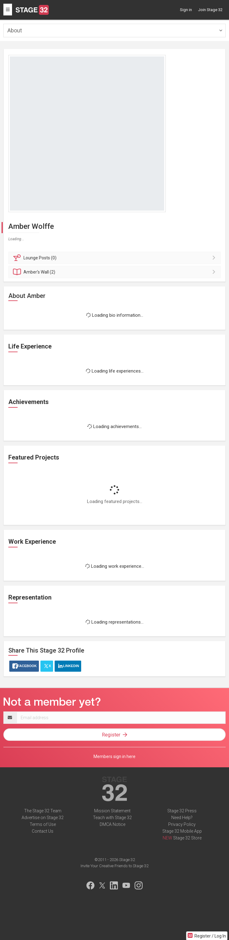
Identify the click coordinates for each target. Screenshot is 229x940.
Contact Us (42, 831)
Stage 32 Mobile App (182, 831)
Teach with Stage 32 (112, 817)
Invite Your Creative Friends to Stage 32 (114, 866)
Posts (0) (115, 258)
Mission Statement (112, 810)
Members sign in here (114, 756)
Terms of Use (43, 824)
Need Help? (182, 817)
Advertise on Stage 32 (43, 817)
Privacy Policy (182, 824)
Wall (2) (115, 272)
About (14, 30)
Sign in (186, 9)
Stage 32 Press (182, 810)
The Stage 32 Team (42, 810)
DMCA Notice (112, 824)
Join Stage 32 (210, 9)
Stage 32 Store (187, 837)
